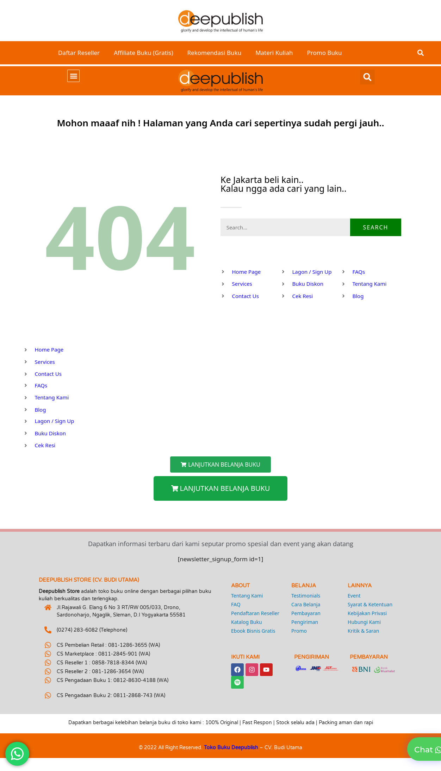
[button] (420, 53)
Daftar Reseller (79, 53)
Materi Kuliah (274, 53)
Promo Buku (324, 53)
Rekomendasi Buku (214, 53)
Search (376, 227)
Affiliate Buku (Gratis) (143, 53)
